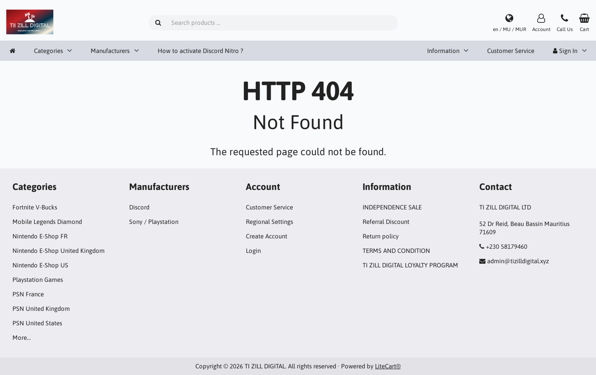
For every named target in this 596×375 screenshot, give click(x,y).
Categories (48, 50)
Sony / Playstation (153, 221)
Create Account (266, 236)
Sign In (565, 50)
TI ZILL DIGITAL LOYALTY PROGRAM (410, 265)
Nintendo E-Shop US (40, 265)
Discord (139, 207)
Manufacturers (110, 50)
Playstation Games (37, 279)
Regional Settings (269, 221)
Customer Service (510, 50)
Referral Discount (386, 221)
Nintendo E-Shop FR (39, 236)
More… (21, 337)
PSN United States (37, 323)
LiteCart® (388, 366)
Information (443, 50)
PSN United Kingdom (41, 308)
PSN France (28, 294)
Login (253, 250)
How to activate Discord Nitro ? (200, 50)
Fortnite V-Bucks (34, 207)
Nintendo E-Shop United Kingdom (58, 250)
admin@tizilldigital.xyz (518, 260)
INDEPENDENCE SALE (392, 207)
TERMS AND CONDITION (396, 250)
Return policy (381, 236)
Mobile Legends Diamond (47, 221)
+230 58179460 (506, 246)
